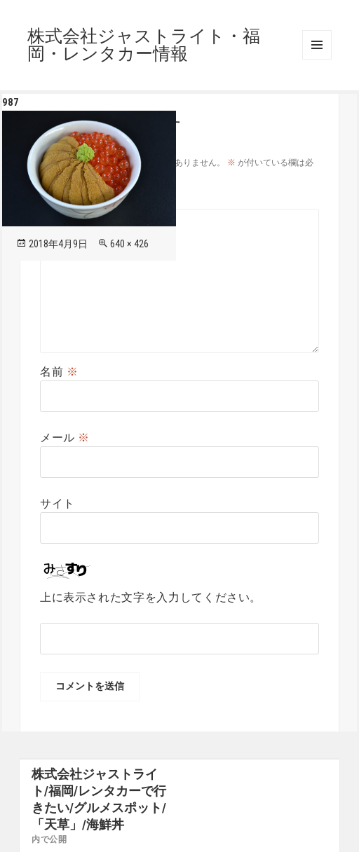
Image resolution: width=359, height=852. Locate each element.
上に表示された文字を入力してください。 (151, 597)
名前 (59, 371)
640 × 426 (129, 243)
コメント (71, 200)
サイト (57, 503)
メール (65, 437)
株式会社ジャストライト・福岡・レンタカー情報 (143, 45)
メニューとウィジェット (317, 45)
